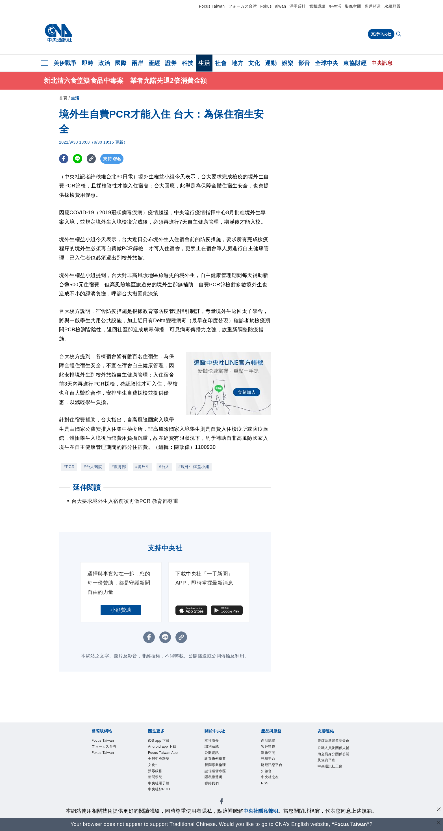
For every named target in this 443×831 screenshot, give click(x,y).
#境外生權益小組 (194, 466)
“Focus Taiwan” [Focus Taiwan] (351, 824)
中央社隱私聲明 (260, 811)
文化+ (153, 774)
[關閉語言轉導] (438, 823)
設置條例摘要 (217, 761)
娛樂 (287, 63)
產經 (154, 63)
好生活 (335, 6)
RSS (265, 787)
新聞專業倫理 (217, 767)
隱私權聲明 (215, 781)
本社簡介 (213, 741)
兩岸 (137, 63)
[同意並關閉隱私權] (438, 810)
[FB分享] (64, 159)
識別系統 (213, 747)
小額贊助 (120, 610)
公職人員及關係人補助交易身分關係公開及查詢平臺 (334, 762)
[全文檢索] (399, 34)
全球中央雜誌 (160, 767)
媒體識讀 (317, 6)
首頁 (63, 98)
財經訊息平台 (273, 767)
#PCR (69, 466)
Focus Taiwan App (161, 757)
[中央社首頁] (58, 33)
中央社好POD (160, 801)
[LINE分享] (78, 159)
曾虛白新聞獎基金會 (334, 744)
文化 (254, 63)
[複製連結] (93, 159)
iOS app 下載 (160, 741)
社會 (221, 63)
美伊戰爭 (65, 63)
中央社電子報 (160, 794)
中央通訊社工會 (332, 775)
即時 (87, 63)
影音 (304, 63)
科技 (187, 63)
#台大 (164, 466)
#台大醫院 (93, 466)
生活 (204, 63)
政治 (104, 63)
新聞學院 (156, 787)
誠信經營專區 (217, 774)
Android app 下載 (164, 747)
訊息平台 (269, 761)
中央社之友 (271, 781)
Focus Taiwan (212, 6)
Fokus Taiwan (273, 6)
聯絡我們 (213, 787)
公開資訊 (213, 754)
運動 (271, 63)
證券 (171, 63)
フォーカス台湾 (242, 6)
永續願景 (392, 6)
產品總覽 (269, 741)
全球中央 (326, 63)
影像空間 (353, 6)
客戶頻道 (372, 6)
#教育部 (119, 466)
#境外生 (142, 466)
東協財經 (354, 63)
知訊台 (267, 774)
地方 (237, 63)
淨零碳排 (298, 6)
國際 (121, 63)
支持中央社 (381, 34)
